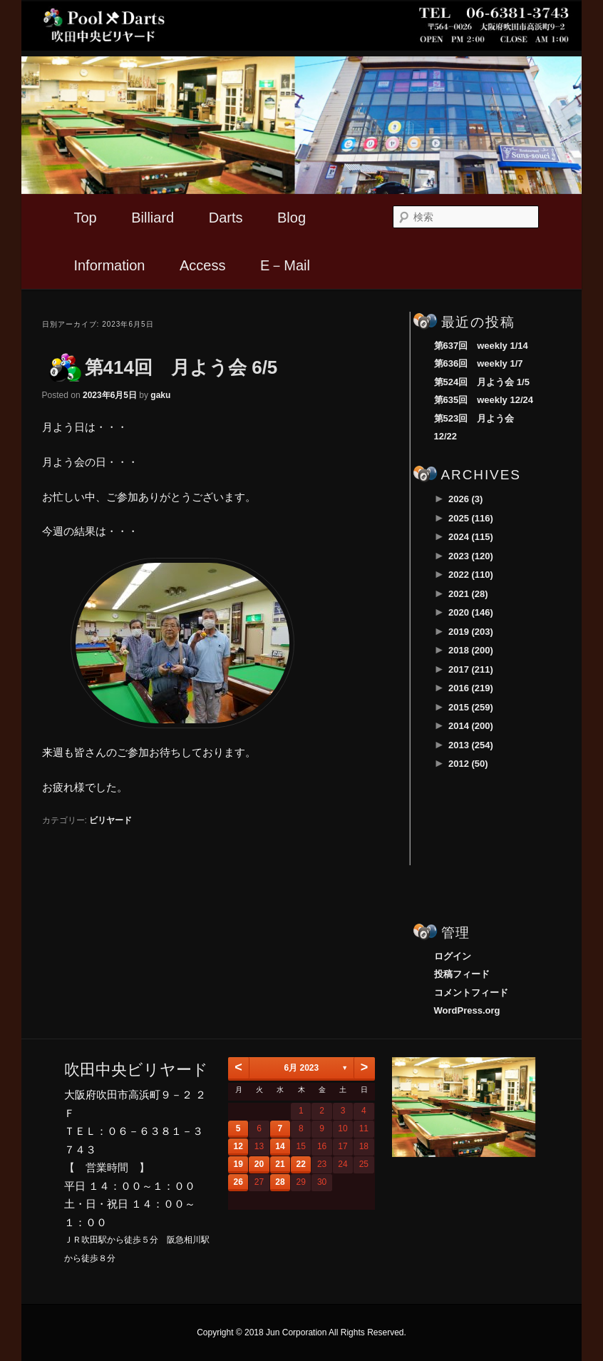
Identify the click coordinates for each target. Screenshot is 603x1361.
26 (238, 1182)
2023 (470, 556)
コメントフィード (471, 992)
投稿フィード (462, 974)
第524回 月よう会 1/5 (482, 382)
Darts (226, 217)
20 (259, 1164)
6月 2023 (301, 1068)
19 (238, 1164)
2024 (470, 536)
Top (84, 217)
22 (301, 1164)
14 (279, 1146)
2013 (470, 745)
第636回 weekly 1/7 (478, 363)
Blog (291, 217)
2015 (470, 707)
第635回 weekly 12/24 (483, 399)
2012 (468, 763)
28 (279, 1182)
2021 (468, 593)
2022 (470, 574)
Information (109, 265)
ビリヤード (110, 820)
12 (238, 1146)
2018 (470, 650)
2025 (470, 518)
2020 (470, 612)
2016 (470, 688)
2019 (470, 631)
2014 (470, 725)
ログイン (452, 956)
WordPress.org (467, 1010)
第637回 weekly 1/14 (481, 345)
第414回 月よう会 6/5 (181, 367)
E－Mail (285, 265)
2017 (470, 669)
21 (279, 1164)
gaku (160, 395)
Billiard (152, 217)
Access (202, 265)
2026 (465, 499)
